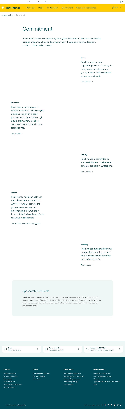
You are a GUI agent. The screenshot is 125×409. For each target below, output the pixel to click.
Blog (70, 2)
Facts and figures (39, 376)
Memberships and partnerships (74, 376)
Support (65, 2)
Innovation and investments (12, 384)
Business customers (43, 2)
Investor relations (9, 382)
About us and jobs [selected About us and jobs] (56, 2)
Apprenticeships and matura (102, 376)
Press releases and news (41, 373)
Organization (7, 379)
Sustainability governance (72, 379)
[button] (121, 8)
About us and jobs (7, 15)
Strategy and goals (9, 373)
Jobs (95, 384)
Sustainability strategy (71, 382)
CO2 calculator (68, 384)
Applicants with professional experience (106, 382)
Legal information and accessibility (16, 405)
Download (36, 379)
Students (96, 379)
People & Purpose (9, 387)
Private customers (31, 2)
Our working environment (101, 373)
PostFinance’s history (10, 376)
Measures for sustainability (72, 373)
